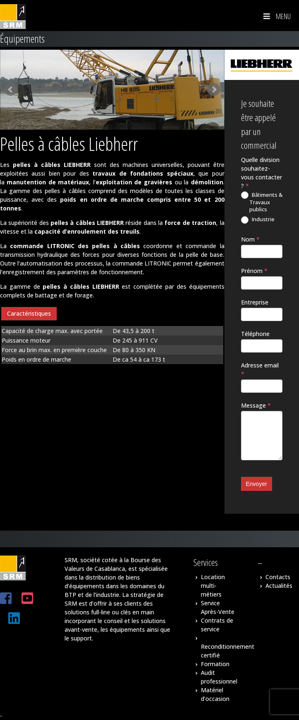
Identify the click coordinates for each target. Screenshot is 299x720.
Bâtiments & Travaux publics (261, 202)
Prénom (254, 271)
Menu (276, 16)
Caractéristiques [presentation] (29, 313)
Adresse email (260, 369)
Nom (250, 239)
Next (213, 89)
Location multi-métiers (213, 585)
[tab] (29, 314)
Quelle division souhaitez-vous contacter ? (261, 173)
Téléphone (255, 334)
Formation (215, 664)
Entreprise (254, 302)
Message (256, 405)
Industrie (258, 220)
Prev (10, 89)
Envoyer (256, 484)
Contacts (277, 577)
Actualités (278, 586)
